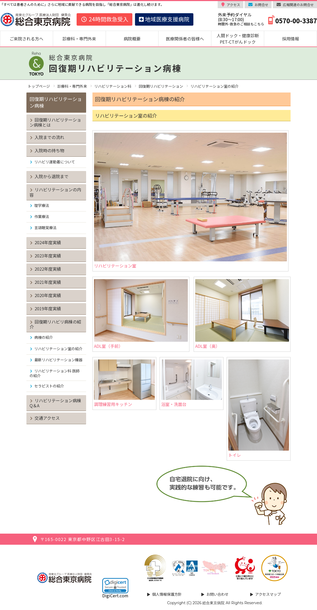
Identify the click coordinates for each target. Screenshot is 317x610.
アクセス (233, 4)
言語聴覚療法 (45, 227)
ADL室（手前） (141, 314)
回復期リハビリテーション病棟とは (55, 122)
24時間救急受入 (104, 19)
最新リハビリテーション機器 (58, 359)
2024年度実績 (48, 242)
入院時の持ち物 (49, 150)
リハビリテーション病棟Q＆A (55, 403)
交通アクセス (47, 418)
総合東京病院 (213, 602)
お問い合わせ (217, 594)
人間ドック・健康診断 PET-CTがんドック (240, 38)
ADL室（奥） (242, 314)
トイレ (258, 408)
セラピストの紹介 (49, 386)
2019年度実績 (48, 308)
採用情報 (290, 38)
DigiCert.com (115, 595)
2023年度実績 (48, 255)
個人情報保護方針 (167, 594)
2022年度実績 (48, 269)
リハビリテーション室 (190, 201)
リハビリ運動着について (54, 161)
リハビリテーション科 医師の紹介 (55, 373)
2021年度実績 (48, 282)
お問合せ (261, 4)
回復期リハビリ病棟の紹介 (55, 324)
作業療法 (41, 216)
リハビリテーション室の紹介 (58, 348)
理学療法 (41, 205)
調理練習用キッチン (124, 383)
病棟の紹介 (43, 337)
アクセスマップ (268, 594)
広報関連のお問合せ (298, 4)
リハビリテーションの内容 (55, 192)
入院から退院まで (51, 176)
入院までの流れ (49, 137)
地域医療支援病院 (164, 19)
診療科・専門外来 (79, 38)
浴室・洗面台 (191, 383)
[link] (115, 585)
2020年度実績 (48, 295)
